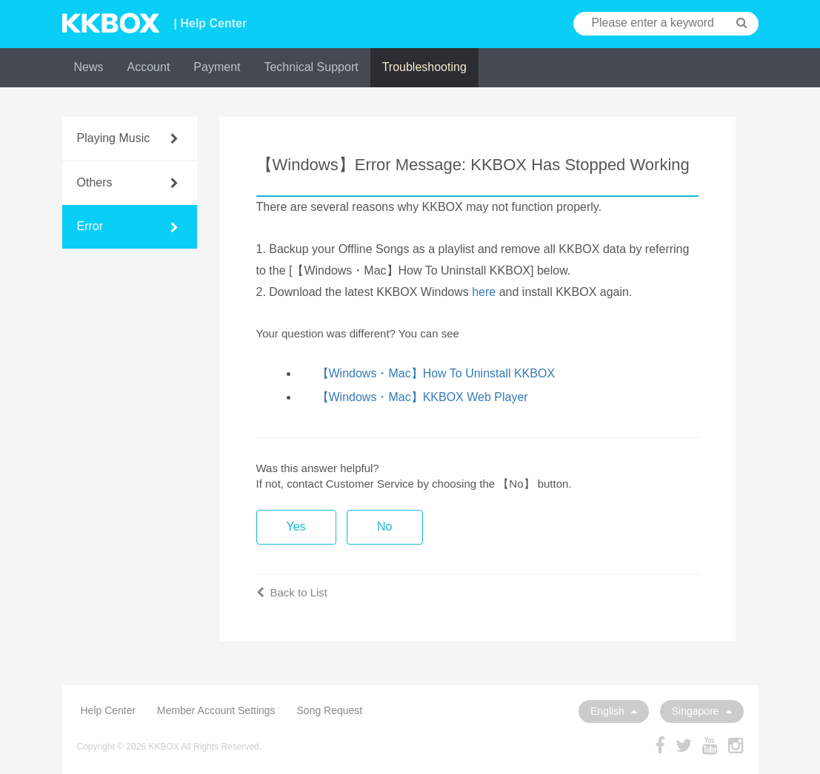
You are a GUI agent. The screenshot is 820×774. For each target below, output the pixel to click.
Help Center (108, 710)
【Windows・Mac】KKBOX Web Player (422, 397)
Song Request (330, 710)
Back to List (292, 592)
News (89, 67)
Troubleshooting (424, 67)
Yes (296, 526)
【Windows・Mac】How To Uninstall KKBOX (436, 373)
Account (148, 67)
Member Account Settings (216, 710)
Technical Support (311, 67)
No (384, 526)
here (484, 292)
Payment (216, 67)
